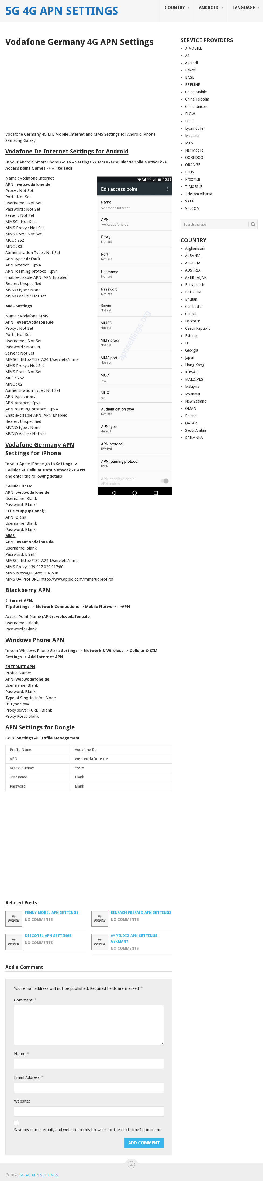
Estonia (191, 336)
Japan (189, 357)
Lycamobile (194, 128)
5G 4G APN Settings (61, 11)
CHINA (191, 314)
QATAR (191, 423)
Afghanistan (195, 248)
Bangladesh (194, 285)
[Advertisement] (88, 87)
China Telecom (197, 99)
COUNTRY (175, 7)
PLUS (189, 172)
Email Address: (28, 1077)
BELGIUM (193, 292)
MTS (189, 143)
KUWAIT (192, 372)
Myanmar (192, 394)
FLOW (190, 114)
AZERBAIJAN (196, 277)
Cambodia (193, 306)
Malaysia (192, 386)
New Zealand (195, 401)
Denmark (192, 321)
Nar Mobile (194, 150)
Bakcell (190, 70)
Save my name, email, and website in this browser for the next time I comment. (88, 1129)
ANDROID (209, 7)
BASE (189, 77)
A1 (187, 55)
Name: (21, 1053)
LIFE (188, 121)
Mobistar (192, 135)
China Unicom (196, 106)
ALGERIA (192, 263)
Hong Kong (194, 365)
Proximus (192, 179)
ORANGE (192, 165)
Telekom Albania (198, 194)
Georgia (191, 350)
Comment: (25, 1000)
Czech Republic (197, 328)
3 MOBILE (193, 48)
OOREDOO (194, 157)
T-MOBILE (193, 186)
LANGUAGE (244, 7)
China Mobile (196, 92)
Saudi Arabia (195, 430)
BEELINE (192, 85)
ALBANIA (193, 255)
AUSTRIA (193, 270)
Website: (22, 1101)
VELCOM (192, 208)
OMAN (190, 408)
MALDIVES (194, 379)
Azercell (191, 63)
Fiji (187, 343)
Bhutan (191, 299)
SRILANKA (194, 437)
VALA (189, 201)
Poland (191, 416)
